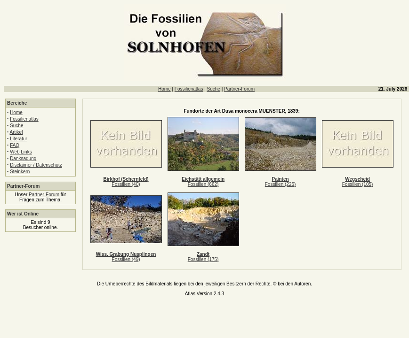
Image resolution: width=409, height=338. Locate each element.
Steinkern (20, 171)
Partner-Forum (239, 89)
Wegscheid (357, 179)
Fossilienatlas (189, 89)
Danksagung (23, 158)
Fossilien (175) (203, 259)
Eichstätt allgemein (203, 179)
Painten (280, 179)
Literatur (18, 138)
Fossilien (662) (203, 184)
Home (164, 89)
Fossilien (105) (357, 184)
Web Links (21, 151)
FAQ (14, 145)
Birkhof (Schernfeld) (126, 179)
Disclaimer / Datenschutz (36, 165)
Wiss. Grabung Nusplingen (126, 254)
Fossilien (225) (280, 184)
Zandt (203, 254)
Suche (213, 89)
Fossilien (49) (126, 259)
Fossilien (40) (126, 184)
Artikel (16, 132)
